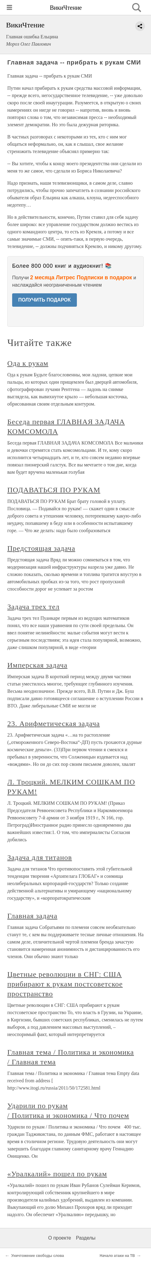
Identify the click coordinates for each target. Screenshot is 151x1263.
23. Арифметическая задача (53, 723)
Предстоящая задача (41, 548)
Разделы (85, 1237)
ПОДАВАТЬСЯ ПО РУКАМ (53, 490)
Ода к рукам (27, 363)
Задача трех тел (33, 607)
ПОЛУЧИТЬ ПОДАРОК (44, 299)
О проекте (59, 1237)
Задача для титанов (39, 857)
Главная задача (32, 916)
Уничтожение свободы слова (37, 1256)
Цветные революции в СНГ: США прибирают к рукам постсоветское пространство (65, 984)
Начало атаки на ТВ (117, 1256)
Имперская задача (37, 665)
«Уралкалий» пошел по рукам (57, 1174)
